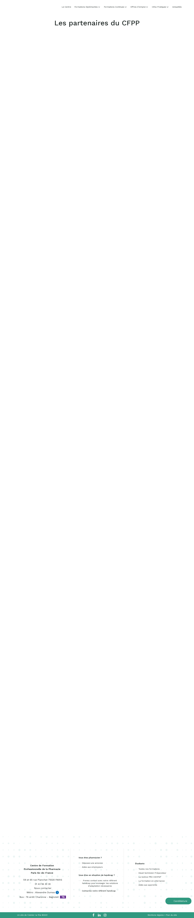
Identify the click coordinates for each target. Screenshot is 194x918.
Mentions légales (156, 915)
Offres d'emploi (139, 7)
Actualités (177, 7)
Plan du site (171, 915)
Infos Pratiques (160, 7)
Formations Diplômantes (87, 7)
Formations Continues (115, 7)
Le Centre (66, 7)
